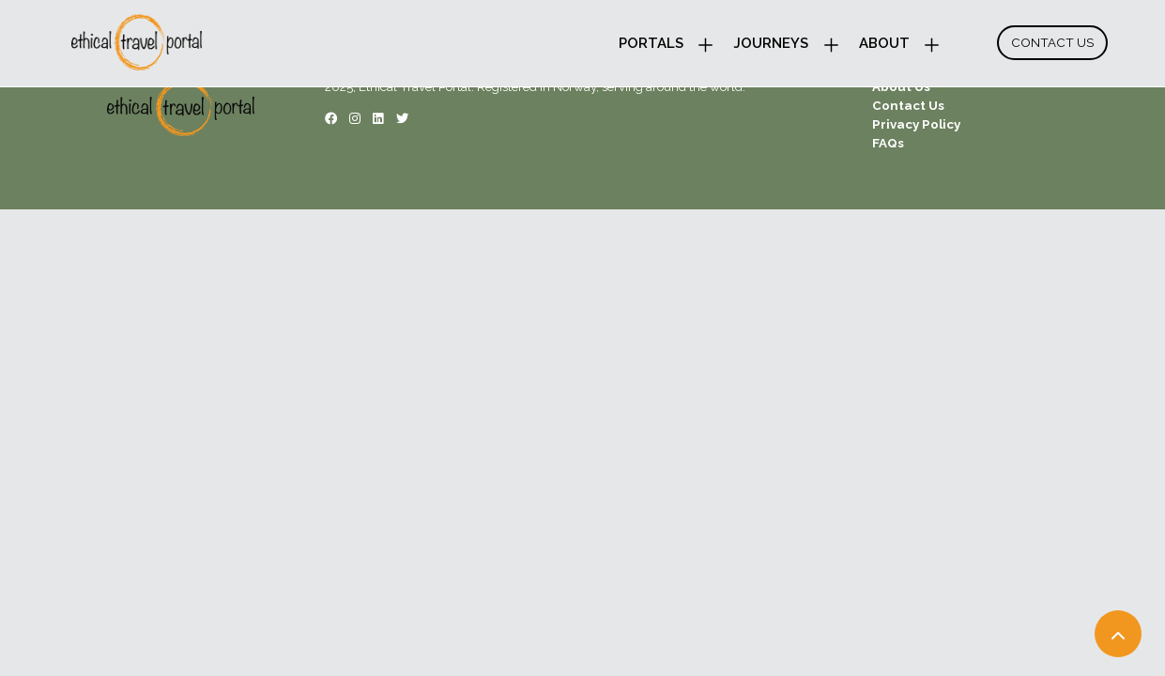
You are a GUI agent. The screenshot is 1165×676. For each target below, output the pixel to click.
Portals (651, 43)
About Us (901, 86)
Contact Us (1052, 42)
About (884, 43)
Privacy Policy (916, 123)
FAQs (888, 142)
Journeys (770, 43)
